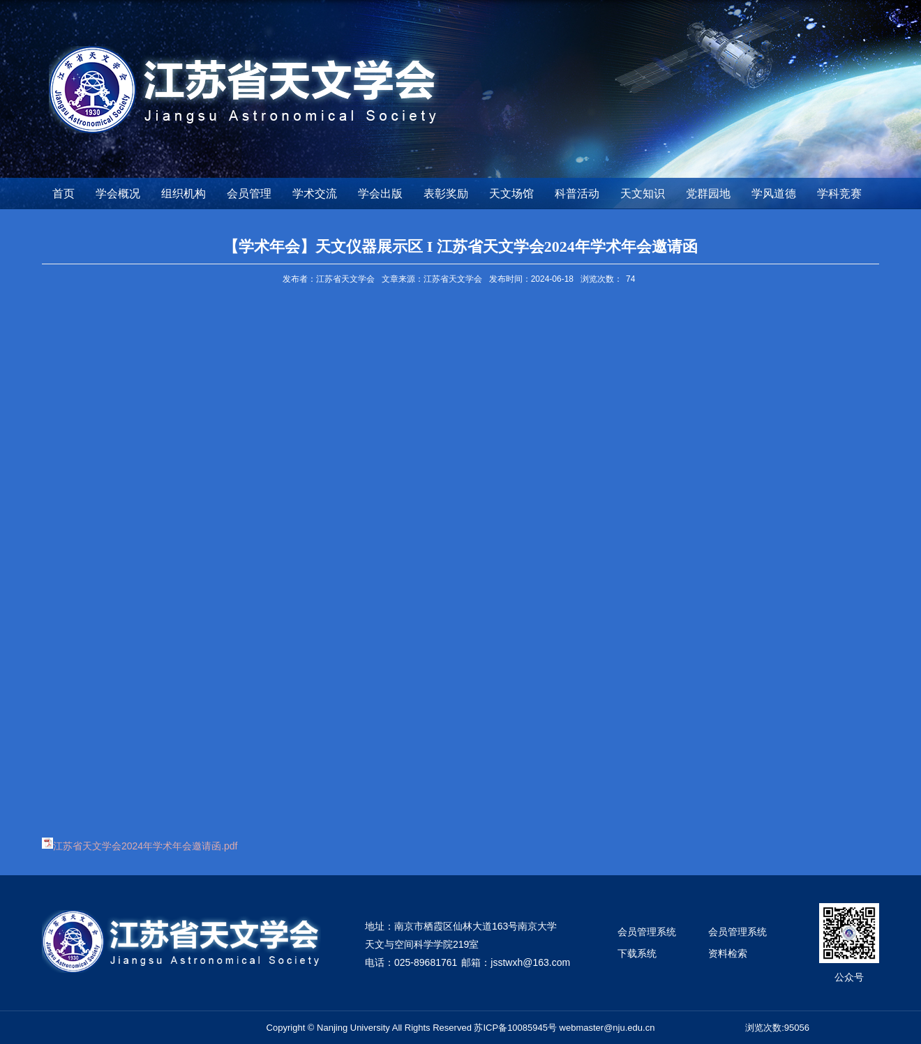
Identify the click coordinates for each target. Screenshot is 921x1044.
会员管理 (249, 193)
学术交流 (314, 193)
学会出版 (380, 193)
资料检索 (727, 953)
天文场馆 (511, 193)
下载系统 (637, 953)
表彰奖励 (446, 193)
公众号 (849, 977)
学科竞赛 (839, 193)
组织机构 (183, 193)
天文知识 (642, 193)
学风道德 (773, 193)
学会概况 (118, 193)
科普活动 (577, 193)
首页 (63, 193)
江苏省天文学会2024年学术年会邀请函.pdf (145, 846)
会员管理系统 (646, 931)
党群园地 (708, 193)
